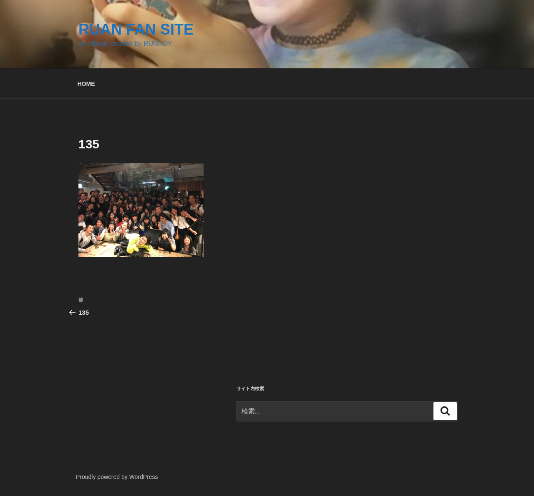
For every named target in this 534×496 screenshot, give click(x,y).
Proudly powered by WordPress (117, 476)
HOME (86, 83)
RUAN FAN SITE (136, 29)
